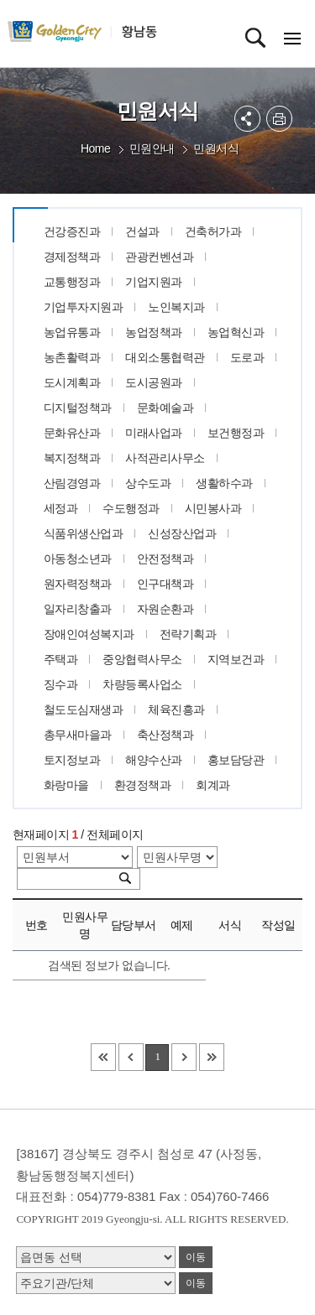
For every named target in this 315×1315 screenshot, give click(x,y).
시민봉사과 (213, 508)
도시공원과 (153, 382)
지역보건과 (236, 659)
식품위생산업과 (83, 533)
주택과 (61, 659)
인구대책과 (165, 583)
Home (95, 148)
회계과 (213, 785)
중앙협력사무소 (142, 659)
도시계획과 (72, 382)
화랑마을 (66, 785)
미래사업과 (153, 432)
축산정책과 (165, 734)
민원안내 (152, 148)
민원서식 (216, 148)
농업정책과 (153, 332)
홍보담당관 (236, 760)
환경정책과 (142, 785)
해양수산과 (153, 760)
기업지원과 (153, 281)
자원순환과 (165, 609)
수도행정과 (131, 508)
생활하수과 (224, 483)
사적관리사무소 (165, 458)
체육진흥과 (176, 709)
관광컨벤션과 (159, 256)
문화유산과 (72, 432)
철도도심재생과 (83, 709)
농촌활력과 (72, 357)
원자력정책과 (78, 583)
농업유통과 (72, 332)
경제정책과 (72, 256)
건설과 (142, 231)
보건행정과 (236, 432)
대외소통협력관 (165, 357)
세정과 (61, 508)
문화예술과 (165, 407)
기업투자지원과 (83, 307)
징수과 (61, 684)
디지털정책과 (78, 407)
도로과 (247, 357)
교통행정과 (72, 281)
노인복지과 (176, 307)
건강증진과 (72, 231)
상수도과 (148, 483)
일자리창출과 (78, 609)
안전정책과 (165, 558)
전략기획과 (188, 634)
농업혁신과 (236, 332)
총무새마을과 (78, 734)
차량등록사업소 (142, 684)
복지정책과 (72, 458)
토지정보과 (72, 760)
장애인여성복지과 (89, 634)
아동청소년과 (78, 558)
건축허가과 (213, 231)
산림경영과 (72, 483)
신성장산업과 (182, 533)
